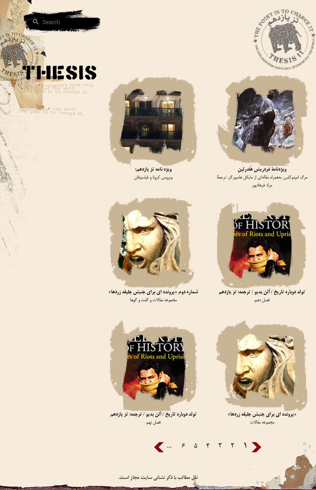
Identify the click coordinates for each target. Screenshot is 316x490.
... (169, 446)
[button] (47, 155)
